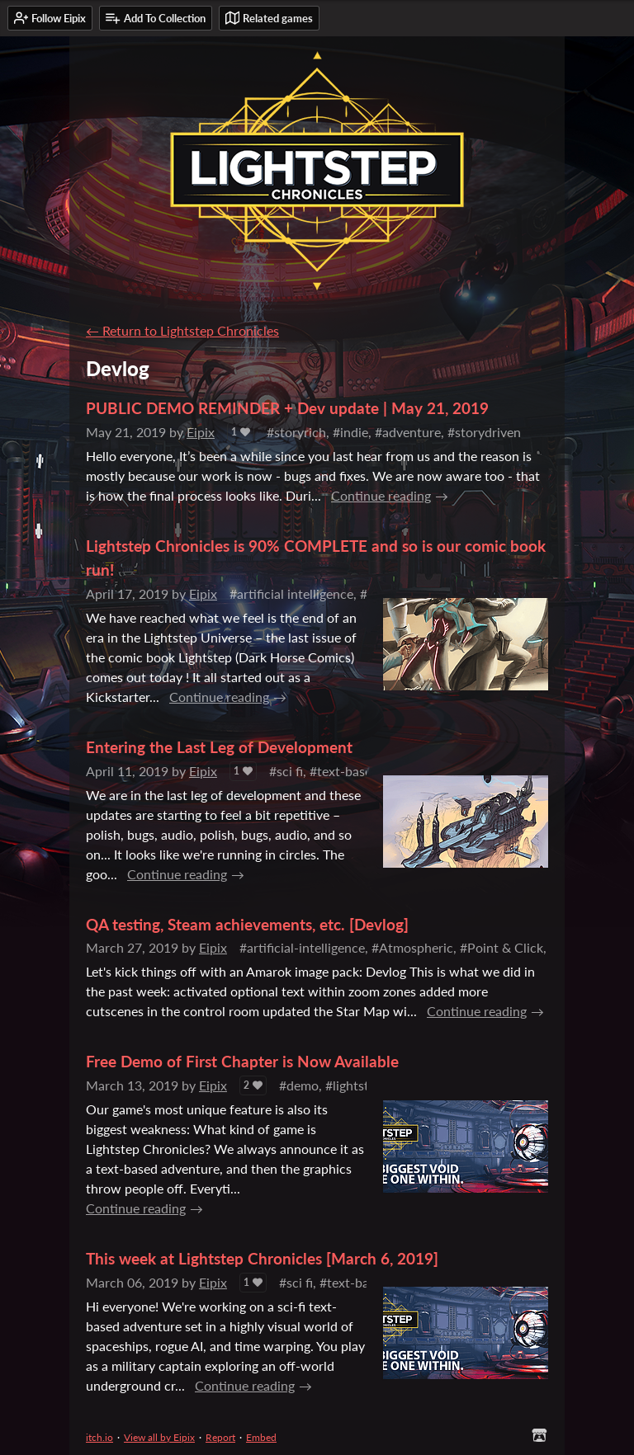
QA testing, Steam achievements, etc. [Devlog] (247, 924)
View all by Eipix (159, 1437)
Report (220, 1437)
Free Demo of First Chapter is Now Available (242, 1061)
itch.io (99, 1437)
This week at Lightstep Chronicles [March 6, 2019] (262, 1258)
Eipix (201, 432)
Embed (261, 1437)
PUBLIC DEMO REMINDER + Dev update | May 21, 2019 (287, 407)
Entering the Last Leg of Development (219, 746)
